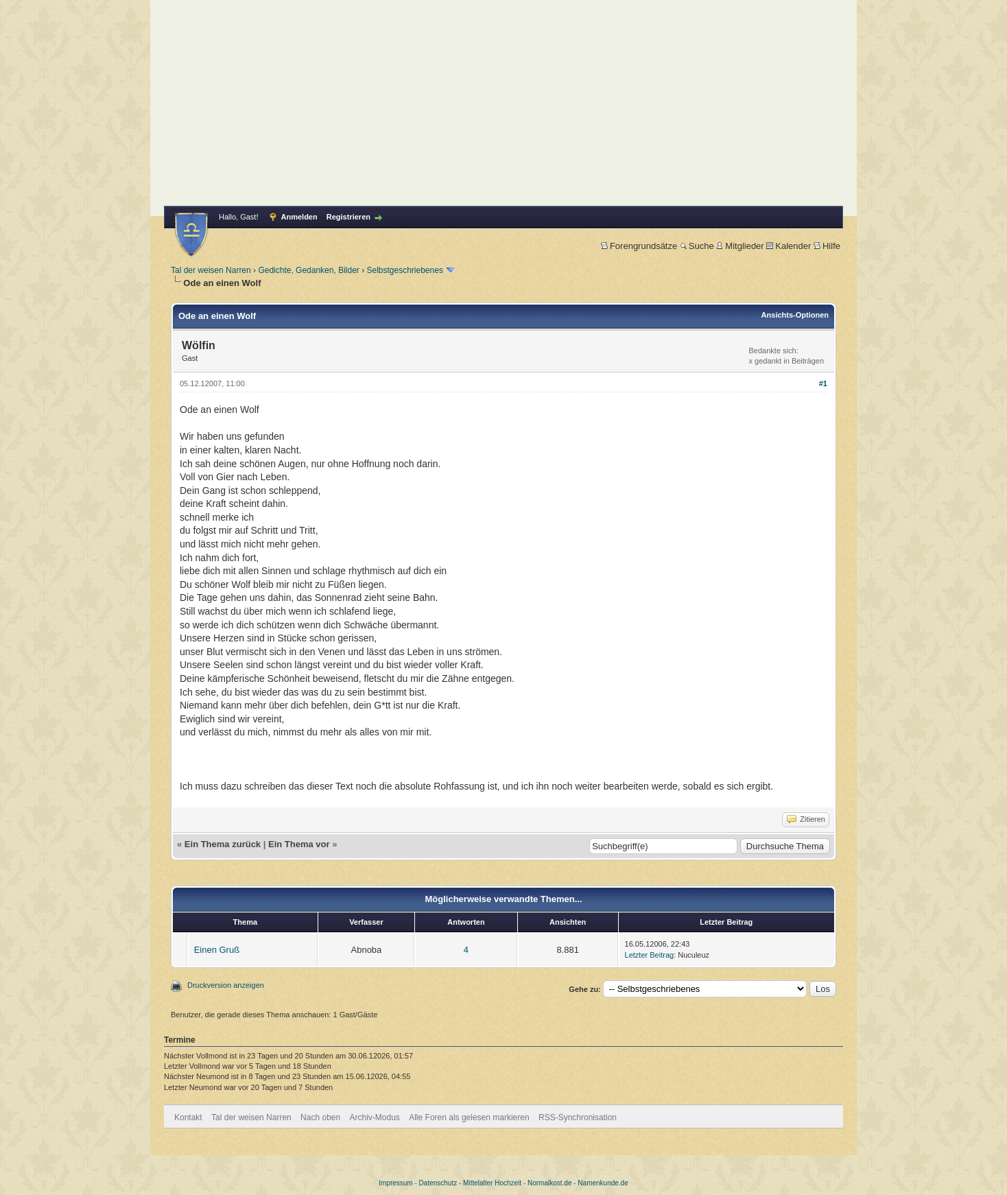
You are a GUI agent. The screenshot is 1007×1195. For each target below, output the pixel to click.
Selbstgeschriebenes (404, 270)
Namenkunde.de (603, 1183)
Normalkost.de (549, 1183)
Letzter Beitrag (649, 955)
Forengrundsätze (639, 246)
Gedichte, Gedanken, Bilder (308, 270)
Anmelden (299, 217)
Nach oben (320, 1117)
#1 (823, 383)
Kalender (788, 246)
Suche (697, 246)
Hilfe (827, 246)
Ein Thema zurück (223, 844)
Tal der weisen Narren (211, 270)
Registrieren (348, 217)
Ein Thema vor (299, 844)
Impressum (395, 1183)
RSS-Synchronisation (577, 1117)
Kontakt (188, 1117)
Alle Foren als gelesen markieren (469, 1117)
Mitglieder (739, 246)
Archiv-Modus (375, 1117)
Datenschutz (438, 1183)
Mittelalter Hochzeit (492, 1183)
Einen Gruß (216, 950)
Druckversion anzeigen (225, 985)
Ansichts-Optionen (795, 315)
